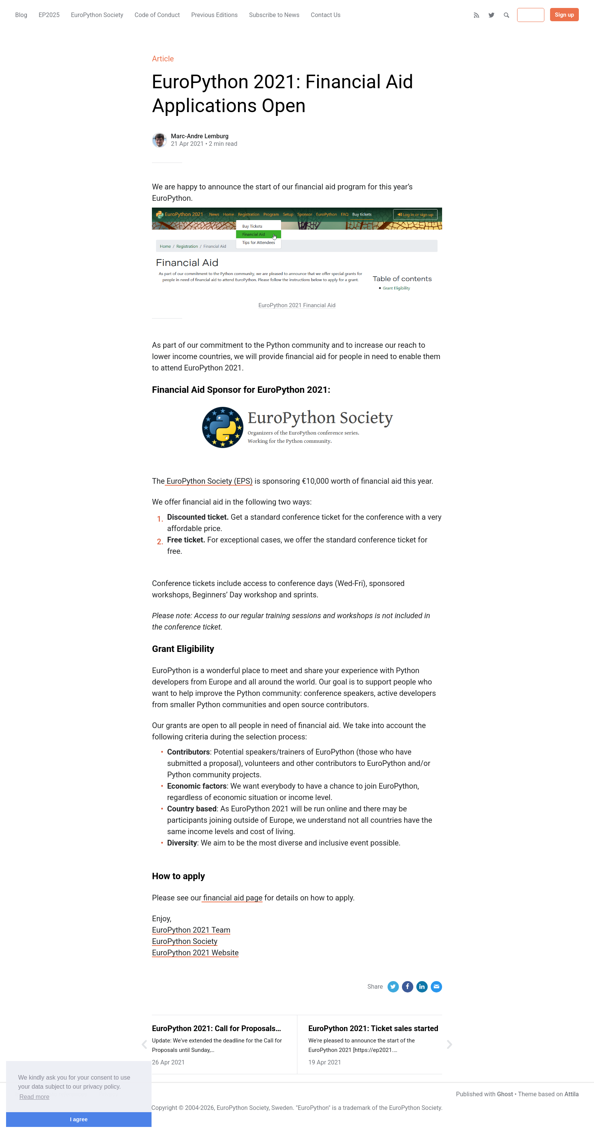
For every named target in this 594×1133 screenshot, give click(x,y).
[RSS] (476, 15)
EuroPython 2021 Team (191, 930)
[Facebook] (407, 986)
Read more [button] (34, 1097)
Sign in (530, 15)
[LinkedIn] (422, 986)
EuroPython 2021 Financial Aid (297, 305)
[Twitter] (492, 15)
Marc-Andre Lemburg (199, 136)
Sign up (564, 14)
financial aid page (232, 897)
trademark (356, 1107)
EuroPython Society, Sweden (255, 1107)
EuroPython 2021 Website (195, 952)
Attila (571, 1094)
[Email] (436, 986)
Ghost (505, 1094)
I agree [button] (79, 1119)
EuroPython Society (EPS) (209, 481)
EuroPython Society (184, 941)
